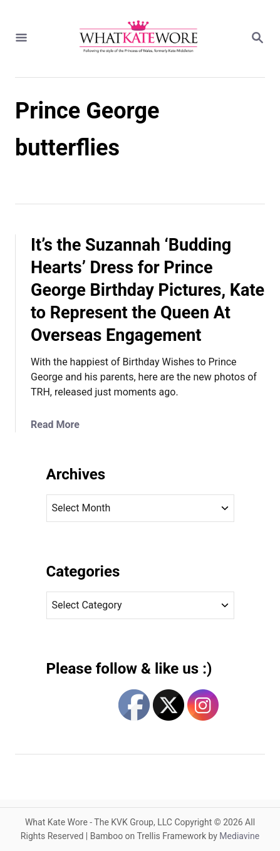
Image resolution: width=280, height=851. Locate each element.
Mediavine (239, 836)
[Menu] (21, 39)
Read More (55, 425)
